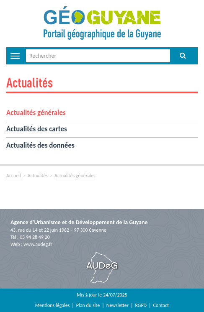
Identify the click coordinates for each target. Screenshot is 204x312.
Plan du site (88, 305)
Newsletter (117, 305)
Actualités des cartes (36, 129)
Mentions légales (52, 305)
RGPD (141, 305)
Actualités (29, 82)
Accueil (13, 176)
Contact (161, 305)
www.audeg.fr (37, 244)
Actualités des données (40, 145)
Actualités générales (36, 112)
